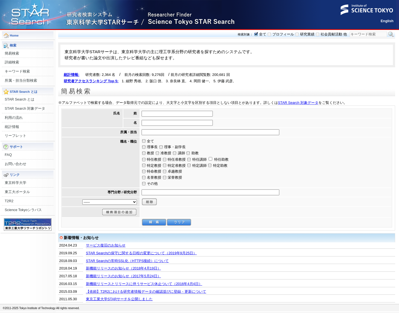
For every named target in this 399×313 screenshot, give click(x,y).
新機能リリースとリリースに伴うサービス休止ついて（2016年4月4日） (144, 284)
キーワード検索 (17, 71)
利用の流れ (14, 118)
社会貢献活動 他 (334, 34)
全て (262, 34)
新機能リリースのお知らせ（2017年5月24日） (123, 276)
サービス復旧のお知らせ (106, 245)
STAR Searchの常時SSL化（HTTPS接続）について (127, 261)
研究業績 (307, 34)
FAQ (8, 155)
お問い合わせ (15, 164)
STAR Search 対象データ (25, 108)
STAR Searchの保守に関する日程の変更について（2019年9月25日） (141, 253)
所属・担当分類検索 (21, 80)
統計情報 (12, 127)
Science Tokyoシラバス (23, 210)
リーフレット (15, 136)
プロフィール (283, 34)
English (387, 21)
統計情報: (71, 75)
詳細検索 (12, 62)
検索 (391, 34)
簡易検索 (12, 53)
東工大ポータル (17, 192)
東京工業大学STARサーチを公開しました (119, 299)
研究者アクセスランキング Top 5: (91, 81)
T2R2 (9, 201)
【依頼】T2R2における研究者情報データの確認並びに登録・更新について (146, 291)
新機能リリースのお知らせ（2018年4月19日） (123, 268)
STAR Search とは (19, 99)
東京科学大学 (15, 183)
